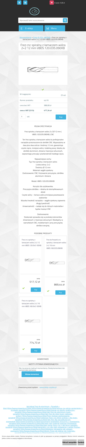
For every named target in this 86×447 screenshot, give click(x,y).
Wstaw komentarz (32, 374)
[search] (65, 20)
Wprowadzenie (25, 37)
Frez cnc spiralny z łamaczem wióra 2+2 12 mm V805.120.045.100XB (31, 242)
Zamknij (81, 442)
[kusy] (23, 117)
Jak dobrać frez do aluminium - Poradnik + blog (31, 407)
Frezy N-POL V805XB (41, 37)
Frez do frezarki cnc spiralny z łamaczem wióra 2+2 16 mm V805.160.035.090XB (56, 244)
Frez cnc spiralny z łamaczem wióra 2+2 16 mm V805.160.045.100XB (31, 303)
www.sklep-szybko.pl (47, 387)
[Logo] (34, 11)
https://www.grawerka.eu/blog (19, 408)
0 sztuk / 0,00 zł (59, 3)
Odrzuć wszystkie (69, 442)
